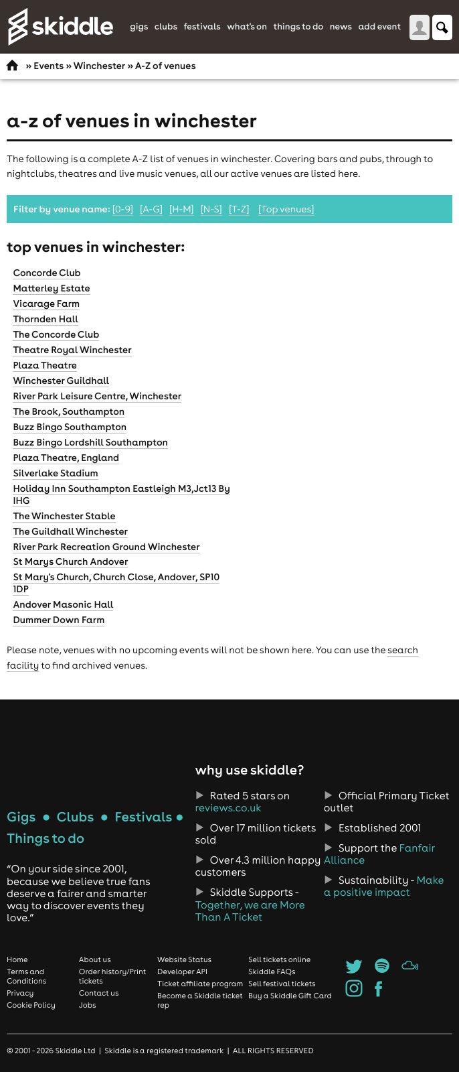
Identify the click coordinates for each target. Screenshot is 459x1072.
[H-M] (181, 209)
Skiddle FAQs (271, 971)
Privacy (20, 993)
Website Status (184, 959)
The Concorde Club (56, 334)
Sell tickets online (279, 959)
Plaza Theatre (45, 365)
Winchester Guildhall (61, 381)
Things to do (298, 26)
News (341, 26)
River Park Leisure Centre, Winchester (97, 396)
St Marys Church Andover (70, 561)
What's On (247, 26)
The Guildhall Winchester (70, 531)
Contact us (99, 993)
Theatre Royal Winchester (72, 350)
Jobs (87, 1005)
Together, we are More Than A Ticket (249, 911)
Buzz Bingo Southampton (69, 427)
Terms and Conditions (26, 976)
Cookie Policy (31, 1005)
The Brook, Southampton (68, 411)
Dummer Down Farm (58, 620)
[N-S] (211, 209)
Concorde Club (46, 273)
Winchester (99, 66)
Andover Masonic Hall (63, 604)
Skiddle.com (60, 27)
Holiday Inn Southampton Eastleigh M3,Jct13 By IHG (121, 494)
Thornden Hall (45, 319)
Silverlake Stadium (55, 473)
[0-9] (122, 209)
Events (48, 66)
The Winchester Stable (64, 516)
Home (17, 959)
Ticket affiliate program (200, 983)
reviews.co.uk (228, 808)
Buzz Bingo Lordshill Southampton (90, 442)
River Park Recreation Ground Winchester (106, 547)
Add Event (379, 26)
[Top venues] (286, 209)
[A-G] (151, 209)
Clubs (166, 26)
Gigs (139, 26)
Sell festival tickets (281, 983)
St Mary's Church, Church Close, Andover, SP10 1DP (116, 583)
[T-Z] (239, 209)
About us (95, 959)
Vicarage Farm (46, 303)
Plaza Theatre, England (66, 458)
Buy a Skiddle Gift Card (290, 995)
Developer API (182, 971)
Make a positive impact (384, 886)
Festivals (201, 26)
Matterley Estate (51, 288)
